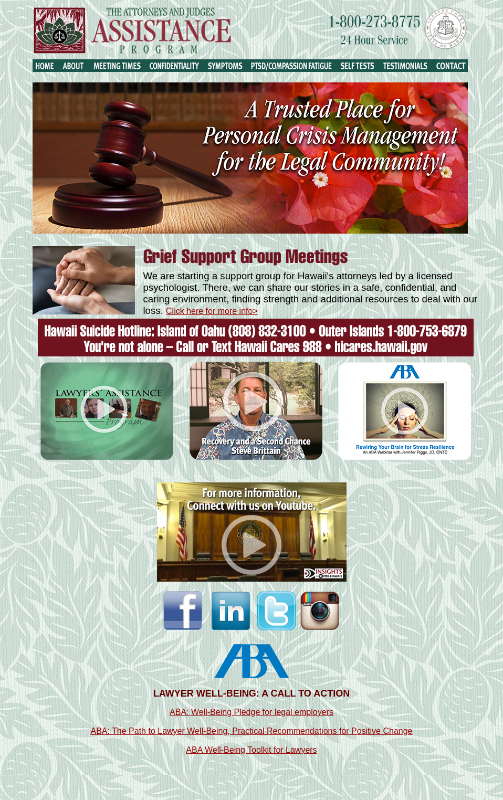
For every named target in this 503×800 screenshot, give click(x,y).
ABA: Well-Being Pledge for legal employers (251, 712)
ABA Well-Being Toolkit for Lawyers (251, 749)
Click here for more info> (212, 311)
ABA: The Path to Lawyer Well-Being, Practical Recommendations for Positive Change (251, 731)
